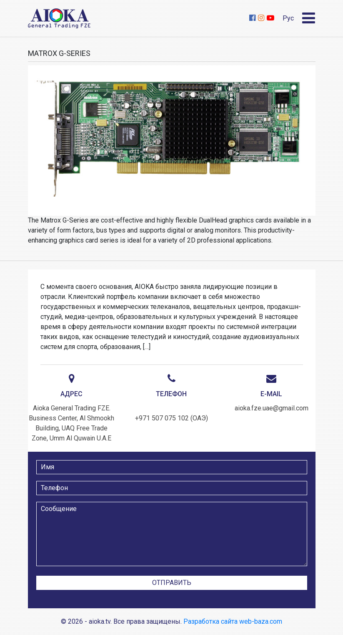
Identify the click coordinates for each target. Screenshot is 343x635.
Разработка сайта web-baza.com (232, 621)
